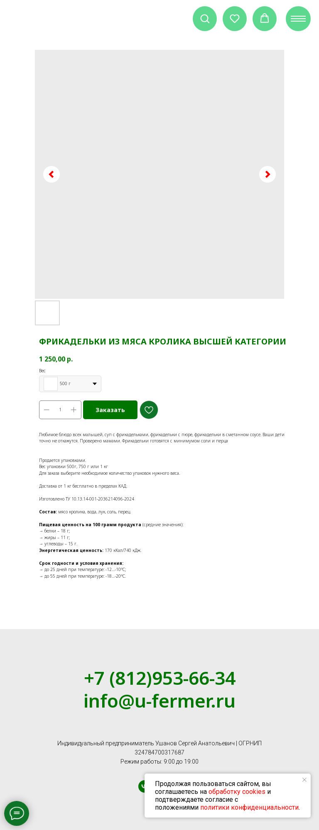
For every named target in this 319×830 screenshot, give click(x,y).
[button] (205, 18)
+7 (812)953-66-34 (160, 677)
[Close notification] (304, 780)
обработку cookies (237, 792)
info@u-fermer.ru (159, 700)
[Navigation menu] (298, 19)
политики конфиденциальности (249, 807)
